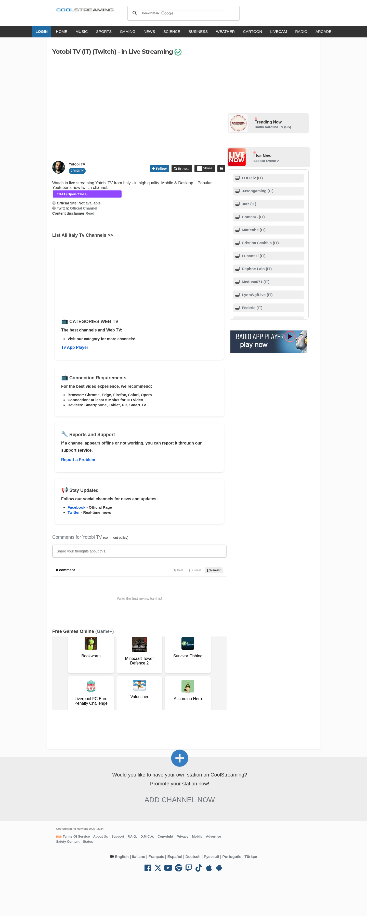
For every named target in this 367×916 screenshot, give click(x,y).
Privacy (182, 836)
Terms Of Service (76, 836)
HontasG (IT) (253, 217)
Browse (183, 168)
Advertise (213, 836)
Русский (211, 856)
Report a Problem (78, 459)
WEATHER (225, 31)
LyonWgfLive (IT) (257, 295)
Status (88, 841)
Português (231, 856)
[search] (182, 13)
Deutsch (193, 856)
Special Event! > (266, 161)
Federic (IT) (252, 308)
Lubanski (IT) (253, 256)
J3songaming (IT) (257, 191)
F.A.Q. (132, 836)
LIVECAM (278, 31)
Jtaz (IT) (248, 204)
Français (156, 856)
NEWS (149, 31)
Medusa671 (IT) (255, 282)
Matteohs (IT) (253, 230)
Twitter (74, 512)
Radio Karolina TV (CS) (273, 127)
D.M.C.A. (147, 836)
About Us (100, 836)
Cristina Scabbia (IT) (260, 243)
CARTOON (252, 31)
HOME (61, 31)
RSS (59, 836)
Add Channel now (180, 800)
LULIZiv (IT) (252, 178)
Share (204, 168)
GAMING (127, 31)
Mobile (197, 836)
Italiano (138, 856)
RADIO (301, 31)
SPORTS (104, 31)
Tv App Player (74, 347)
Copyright (165, 836)
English (122, 856)
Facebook (76, 507)
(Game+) (104, 631)
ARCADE (324, 31)
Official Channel (83, 208)
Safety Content (68, 841)
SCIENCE (171, 31)
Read (90, 213)
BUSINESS (198, 31)
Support (117, 836)
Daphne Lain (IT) (256, 269)
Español (174, 856)
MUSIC (81, 31)
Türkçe (250, 856)
